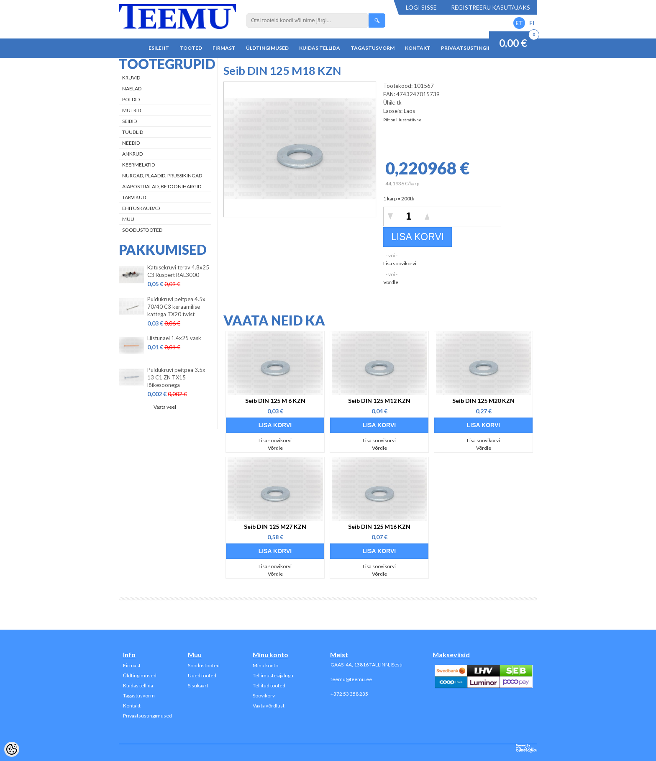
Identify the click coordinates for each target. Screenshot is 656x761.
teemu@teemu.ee (351, 679)
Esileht (159, 48)
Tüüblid (132, 132)
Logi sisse (421, 7)
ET (519, 22)
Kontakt (417, 48)
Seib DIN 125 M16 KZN (379, 526)
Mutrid (131, 110)
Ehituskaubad (141, 208)
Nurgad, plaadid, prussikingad (162, 175)
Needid (131, 143)
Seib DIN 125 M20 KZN (483, 400)
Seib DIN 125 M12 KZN (379, 400)
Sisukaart (198, 685)
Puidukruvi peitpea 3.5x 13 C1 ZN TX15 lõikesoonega (176, 377)
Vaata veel (165, 407)
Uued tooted (202, 675)
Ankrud (132, 154)
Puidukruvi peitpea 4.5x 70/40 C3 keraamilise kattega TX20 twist (176, 307)
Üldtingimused (267, 48)
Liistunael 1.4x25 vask (174, 338)
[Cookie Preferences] (11, 749)
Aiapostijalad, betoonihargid (161, 186)
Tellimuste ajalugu (273, 675)
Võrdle (390, 282)
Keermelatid (138, 164)
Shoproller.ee (526, 748)
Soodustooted (142, 230)
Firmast (224, 48)
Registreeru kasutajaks (490, 7)
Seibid (129, 121)
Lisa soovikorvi (399, 263)
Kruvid (131, 77)
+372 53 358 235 (349, 694)
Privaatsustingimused (473, 48)
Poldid (131, 99)
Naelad (131, 88)
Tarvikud (134, 197)
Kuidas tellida (319, 48)
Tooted (190, 48)
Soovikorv (264, 695)
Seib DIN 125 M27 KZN (275, 526)
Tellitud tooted (269, 685)
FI (531, 22)
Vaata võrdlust (268, 705)
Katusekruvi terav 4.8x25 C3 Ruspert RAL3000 (178, 271)
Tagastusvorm (373, 48)
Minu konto (265, 665)
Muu (128, 219)
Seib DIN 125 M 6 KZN (275, 400)
